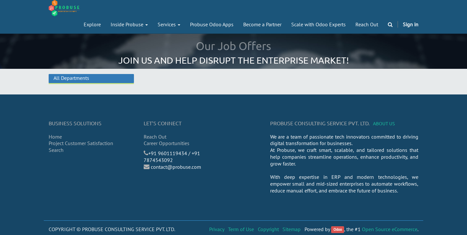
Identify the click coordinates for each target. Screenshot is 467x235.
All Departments (71, 78)
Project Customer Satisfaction (81, 143)
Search (56, 150)
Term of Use (241, 229)
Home (55, 136)
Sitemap (291, 229)
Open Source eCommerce (389, 229)
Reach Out (155, 136)
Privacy (216, 229)
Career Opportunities (166, 143)
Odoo (337, 229)
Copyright (268, 229)
